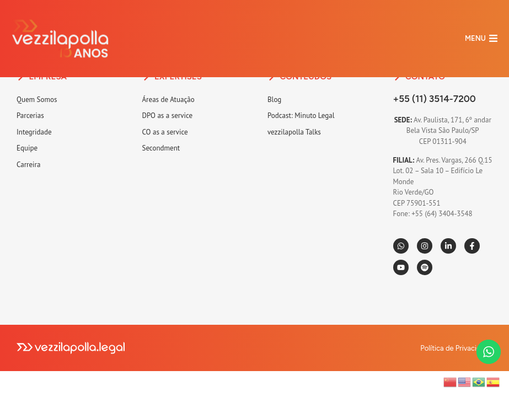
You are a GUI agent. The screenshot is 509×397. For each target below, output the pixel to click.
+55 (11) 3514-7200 (434, 98)
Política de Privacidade (456, 348)
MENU (475, 38)
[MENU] (493, 38)
